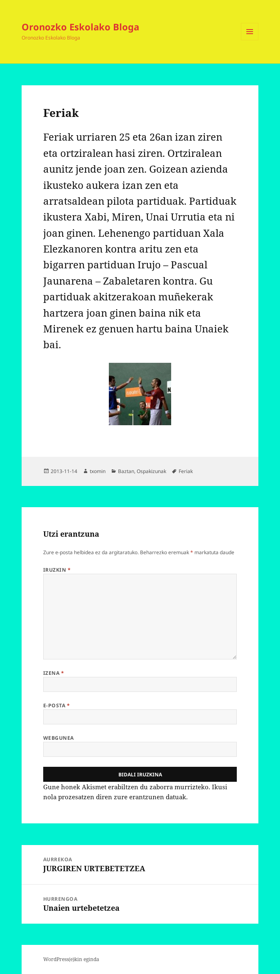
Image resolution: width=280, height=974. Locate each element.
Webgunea (58, 737)
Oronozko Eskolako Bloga (80, 26)
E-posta (56, 705)
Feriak (186, 471)
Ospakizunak (151, 471)
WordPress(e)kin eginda (71, 959)
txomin (98, 471)
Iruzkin (57, 569)
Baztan (126, 471)
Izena (53, 673)
